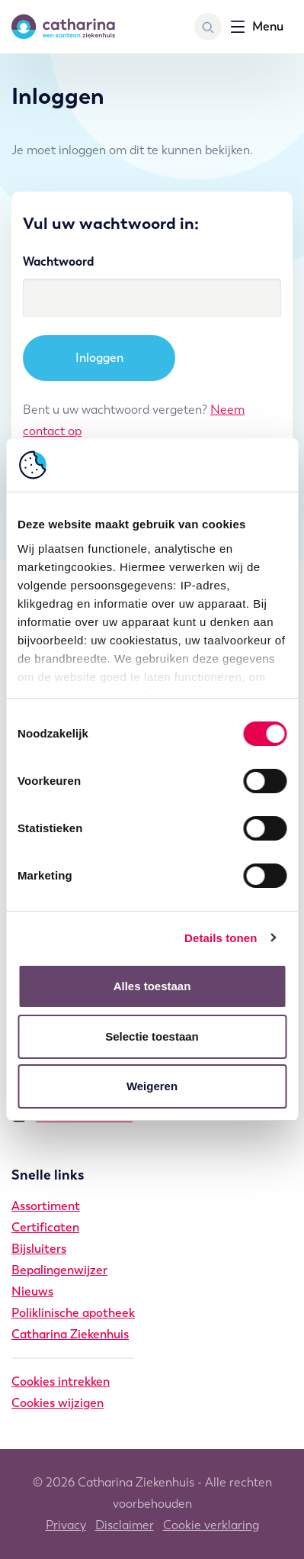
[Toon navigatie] (257, 26)
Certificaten (45, 1227)
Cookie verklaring (211, 1525)
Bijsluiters (38, 1248)
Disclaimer (124, 1525)
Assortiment (45, 1206)
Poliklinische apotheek (73, 1313)
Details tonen (220, 937)
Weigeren (152, 1086)
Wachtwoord (58, 261)
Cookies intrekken (60, 1381)
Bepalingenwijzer (59, 1270)
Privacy (66, 1525)
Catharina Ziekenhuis (70, 1334)
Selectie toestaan (152, 1036)
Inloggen (99, 357)
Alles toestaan (152, 986)
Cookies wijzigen (57, 1403)
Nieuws (32, 1291)
